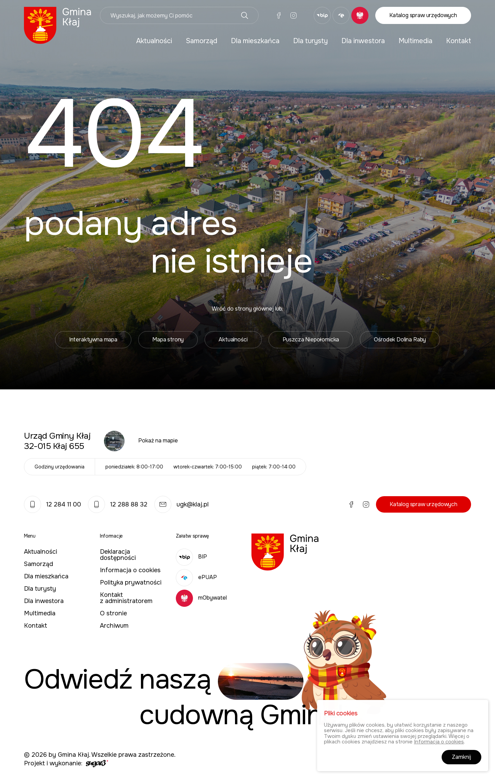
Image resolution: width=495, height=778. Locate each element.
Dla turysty (310, 41)
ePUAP (196, 577)
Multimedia (415, 41)
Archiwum (114, 626)
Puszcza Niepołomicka (311, 339)
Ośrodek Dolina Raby (400, 339)
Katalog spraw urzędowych (423, 15)
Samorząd (201, 41)
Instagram (293, 15)
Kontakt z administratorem (126, 598)
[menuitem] (154, 41)
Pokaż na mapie (158, 440)
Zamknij (461, 757)
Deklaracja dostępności (118, 555)
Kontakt (458, 41)
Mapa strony (168, 339)
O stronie (113, 613)
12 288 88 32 (117, 504)
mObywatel (201, 597)
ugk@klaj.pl (181, 504)
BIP (191, 556)
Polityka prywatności (130, 582)
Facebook (279, 15)
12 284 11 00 (52, 504)
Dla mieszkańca (255, 41)
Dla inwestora (363, 41)
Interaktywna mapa (93, 339)
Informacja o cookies (130, 570)
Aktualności (154, 41)
